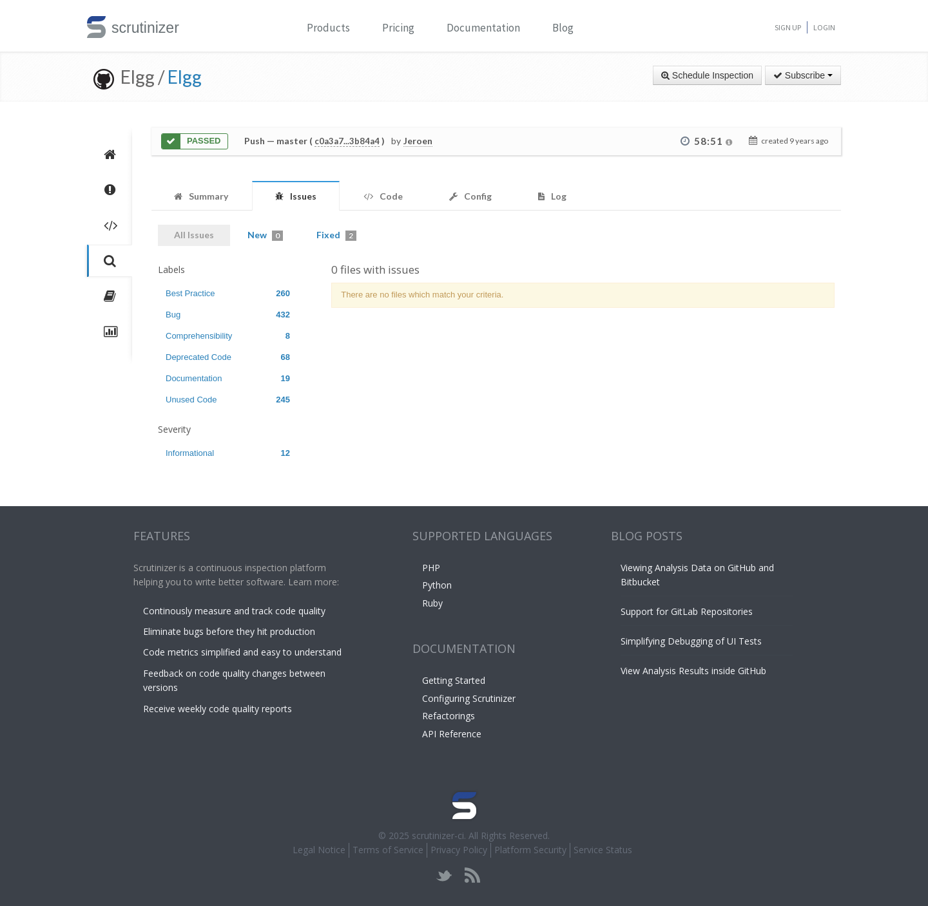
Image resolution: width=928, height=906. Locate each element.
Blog (563, 28)
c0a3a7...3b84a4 (347, 141)
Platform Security (530, 850)
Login (824, 27)
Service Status (603, 850)
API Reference (451, 734)
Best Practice (228, 293)
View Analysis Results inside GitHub (693, 671)
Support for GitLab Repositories (687, 611)
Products (328, 28)
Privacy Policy (458, 850)
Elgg (185, 77)
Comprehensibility (228, 336)
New (265, 235)
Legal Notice (319, 850)
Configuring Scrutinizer (469, 698)
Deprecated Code (228, 357)
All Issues (194, 234)
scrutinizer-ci (438, 835)
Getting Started (453, 680)
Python (437, 585)
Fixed (336, 235)
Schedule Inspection (707, 75)
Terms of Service (388, 850)
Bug (228, 314)
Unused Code (228, 399)
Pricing (398, 28)
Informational (228, 453)
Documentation (483, 28)
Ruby (432, 603)
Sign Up (788, 27)
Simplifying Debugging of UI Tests (691, 641)
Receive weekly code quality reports (217, 709)
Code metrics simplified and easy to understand (242, 652)
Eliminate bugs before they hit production (229, 631)
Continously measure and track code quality (234, 611)
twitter (444, 875)
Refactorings (448, 716)
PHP (431, 568)
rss (472, 875)
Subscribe (803, 75)
